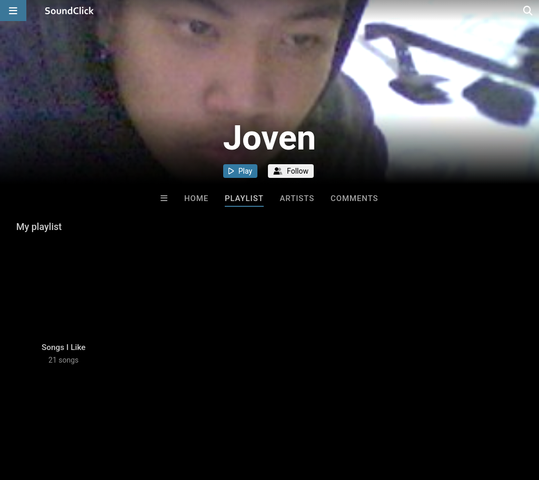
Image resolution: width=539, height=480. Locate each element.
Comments (354, 198)
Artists (297, 198)
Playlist (244, 198)
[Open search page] (528, 10)
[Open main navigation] (13, 10)
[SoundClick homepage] (69, 10)
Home (196, 198)
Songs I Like (64, 347)
